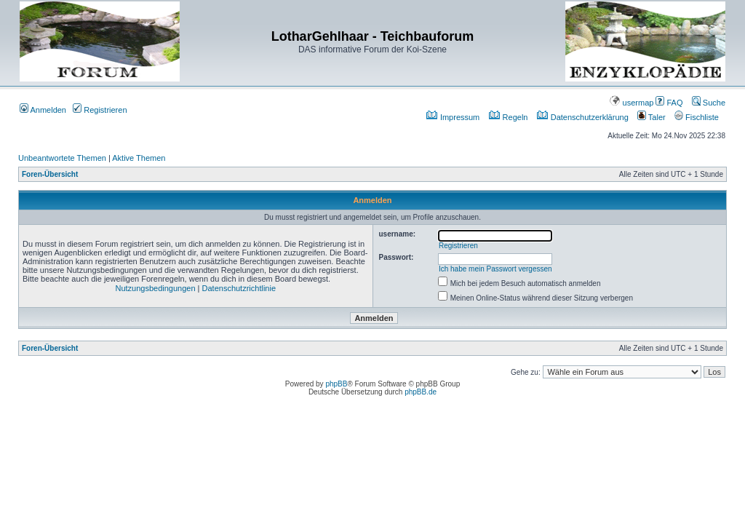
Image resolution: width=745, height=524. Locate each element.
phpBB (336, 384)
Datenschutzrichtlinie (239, 288)
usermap (631, 102)
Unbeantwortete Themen (62, 158)
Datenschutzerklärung (583, 117)
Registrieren (100, 110)
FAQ (669, 102)
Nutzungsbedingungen (155, 288)
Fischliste (696, 117)
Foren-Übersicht (50, 174)
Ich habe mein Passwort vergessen (495, 269)
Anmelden (43, 110)
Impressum (452, 117)
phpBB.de (421, 392)
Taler (651, 117)
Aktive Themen (138, 158)
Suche (708, 102)
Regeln (508, 117)
